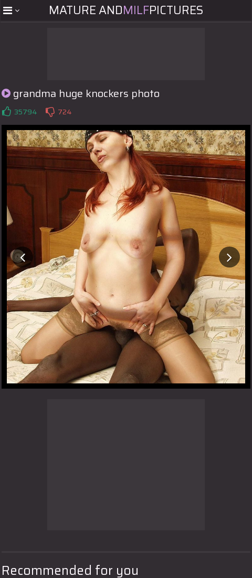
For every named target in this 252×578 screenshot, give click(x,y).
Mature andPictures (126, 10)
